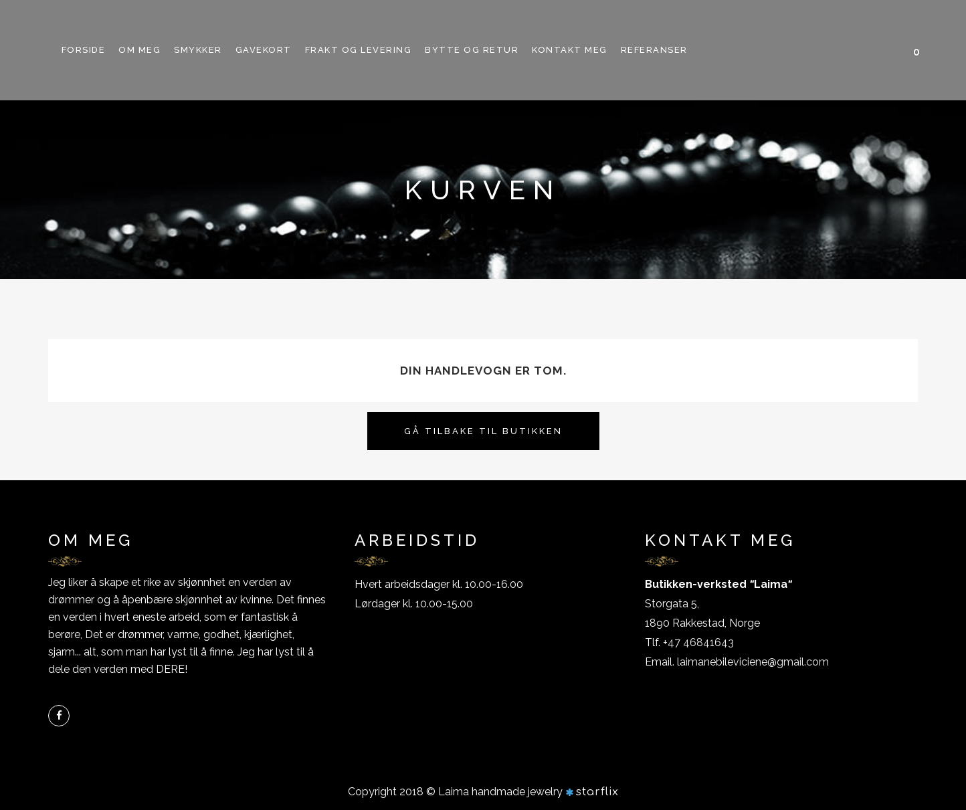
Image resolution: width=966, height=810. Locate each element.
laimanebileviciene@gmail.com (753, 661)
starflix (597, 792)
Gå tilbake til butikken (483, 431)
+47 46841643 (698, 642)
